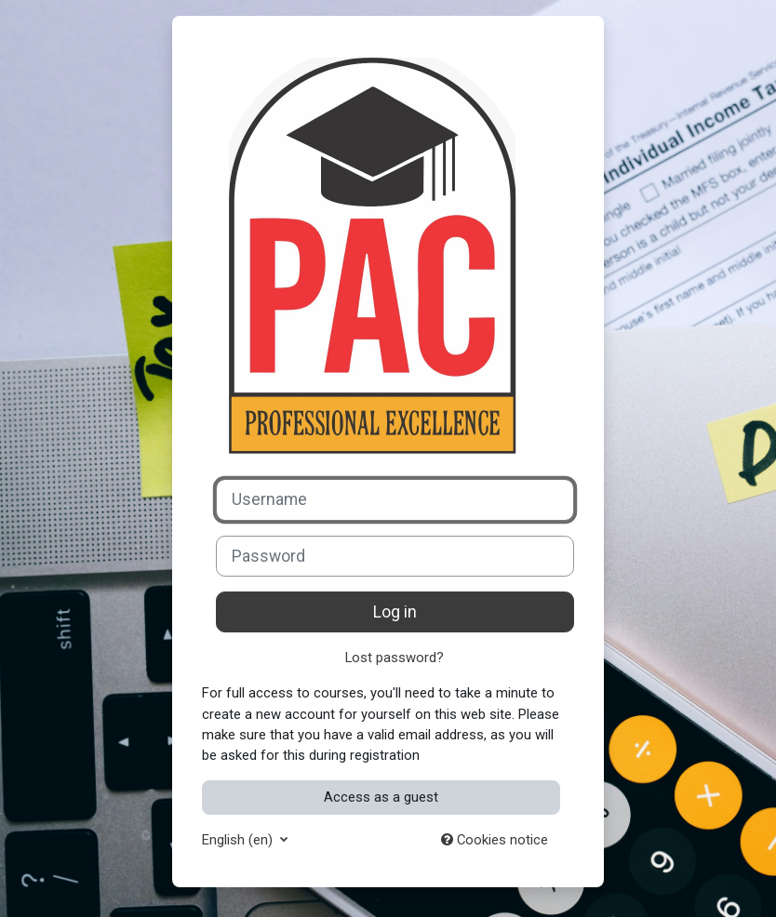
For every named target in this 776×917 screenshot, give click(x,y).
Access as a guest (381, 797)
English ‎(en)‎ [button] (239, 839)
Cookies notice (494, 839)
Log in (395, 612)
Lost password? (394, 657)
